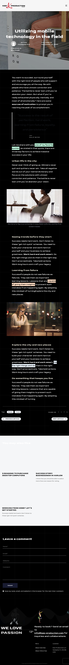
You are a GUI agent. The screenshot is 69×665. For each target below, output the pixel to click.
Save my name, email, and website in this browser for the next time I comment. (34, 591)
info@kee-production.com (49, 633)
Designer (44, 663)
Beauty (10, 412)
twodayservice (24, 44)
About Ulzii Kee (40, 647)
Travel (18, 412)
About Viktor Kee (41, 651)
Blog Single (15, 50)
